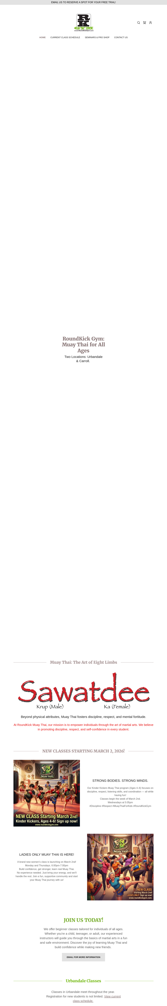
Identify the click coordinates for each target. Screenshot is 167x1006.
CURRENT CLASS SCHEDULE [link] (65, 37)
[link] (83, 22)
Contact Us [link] (121, 37)
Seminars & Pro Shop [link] (97, 37)
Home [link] (42, 37)
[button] (151, 23)
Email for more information (83, 957)
